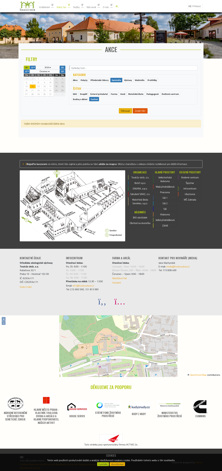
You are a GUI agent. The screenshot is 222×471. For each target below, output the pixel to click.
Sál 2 (165, 203)
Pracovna (165, 192)
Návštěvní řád (119, 278)
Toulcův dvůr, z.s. (140, 177)
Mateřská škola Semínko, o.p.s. (140, 201)
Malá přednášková (165, 186)
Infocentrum (189, 188)
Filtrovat (125, 111)
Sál (164, 209)
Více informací (117, 464)
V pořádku (103, 464)
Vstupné (116, 282)
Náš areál (93, 6)
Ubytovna (190, 194)
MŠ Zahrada (190, 199)
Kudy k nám (26, 287)
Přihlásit (195, 6)
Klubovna (165, 214)
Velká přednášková (165, 220)
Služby (78, 6)
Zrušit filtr (140, 111)
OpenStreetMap (198, 375)
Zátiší (165, 225)
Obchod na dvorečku (140, 223)
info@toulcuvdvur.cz (83, 285)
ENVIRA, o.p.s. (140, 188)
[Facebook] (102, 301)
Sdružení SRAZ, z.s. (140, 194)
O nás (108, 6)
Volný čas (64, 6)
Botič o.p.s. (140, 183)
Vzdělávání (46, 6)
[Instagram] (119, 301)
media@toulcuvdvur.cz (178, 266)
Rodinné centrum (190, 177)
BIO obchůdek (140, 217)
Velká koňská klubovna (165, 179)
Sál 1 (165, 198)
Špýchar (190, 183)
